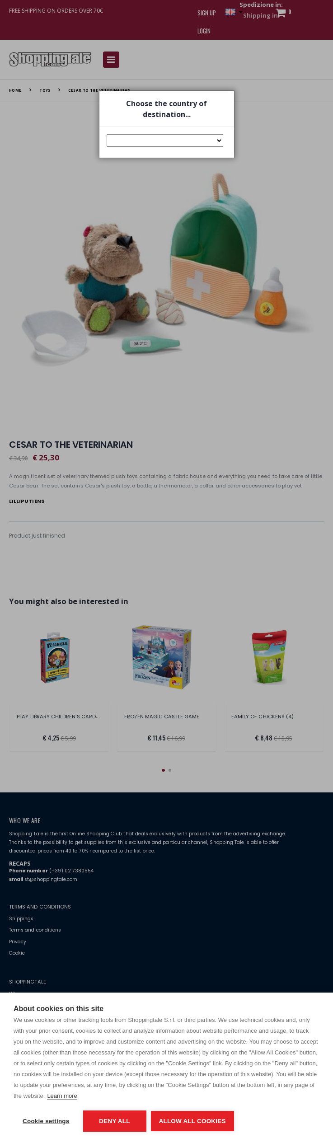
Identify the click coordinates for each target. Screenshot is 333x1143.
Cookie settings (46, 1121)
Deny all (114, 1121)
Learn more (62, 1095)
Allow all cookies (192, 1121)
